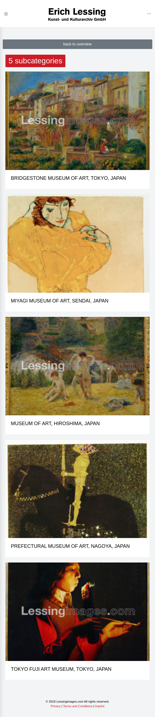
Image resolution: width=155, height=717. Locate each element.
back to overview (77, 44)
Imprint (99, 706)
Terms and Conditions (78, 706)
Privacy (56, 706)
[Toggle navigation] (149, 14)
